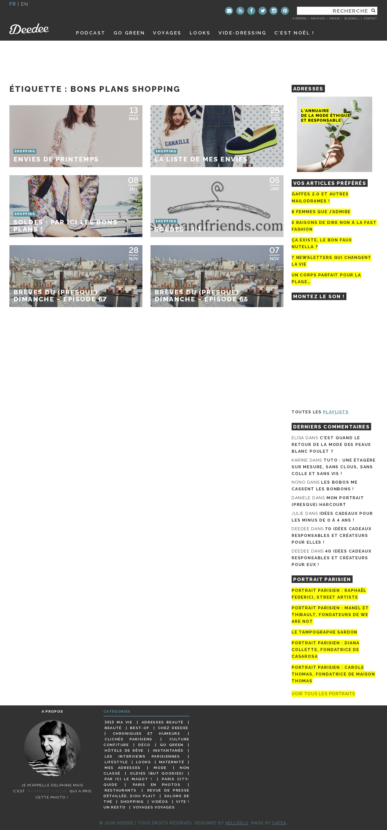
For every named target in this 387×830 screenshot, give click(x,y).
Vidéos (160, 801)
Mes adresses (123, 767)
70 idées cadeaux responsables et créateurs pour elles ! (331, 535)
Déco (144, 745)
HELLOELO (237, 823)
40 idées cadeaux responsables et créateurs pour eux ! (331, 558)
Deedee (36, 28)
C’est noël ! (294, 33)
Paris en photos (157, 784)
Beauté (113, 728)
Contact (370, 18)
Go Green (172, 745)
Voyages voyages (154, 807)
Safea (279, 823)
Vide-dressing (242, 33)
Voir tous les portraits (323, 693)
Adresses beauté (163, 722)
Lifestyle (116, 762)
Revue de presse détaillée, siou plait (146, 793)
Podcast (91, 33)
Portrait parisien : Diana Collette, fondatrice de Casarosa (326, 650)
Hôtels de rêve (124, 750)
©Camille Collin (47, 791)
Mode (160, 767)
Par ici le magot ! (128, 779)
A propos (299, 18)
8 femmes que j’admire (321, 211)
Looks (200, 33)
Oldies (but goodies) (156, 773)
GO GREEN (129, 33)
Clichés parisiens (128, 739)
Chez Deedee (173, 728)
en (24, 4)
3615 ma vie (118, 722)
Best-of (139, 728)
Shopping (132, 801)
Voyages (167, 33)
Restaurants (121, 790)
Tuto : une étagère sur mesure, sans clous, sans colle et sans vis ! (334, 467)
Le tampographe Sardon (324, 632)
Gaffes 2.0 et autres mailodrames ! (320, 197)
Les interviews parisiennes (142, 756)
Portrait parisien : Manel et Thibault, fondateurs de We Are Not (330, 615)
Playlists (336, 412)
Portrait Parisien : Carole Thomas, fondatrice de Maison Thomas (333, 674)
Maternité (171, 762)
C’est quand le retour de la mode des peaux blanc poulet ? (331, 444)
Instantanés (168, 750)
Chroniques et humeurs (146, 733)
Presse (334, 18)
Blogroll (352, 18)
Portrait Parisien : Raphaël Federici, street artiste (329, 594)
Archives (318, 18)
